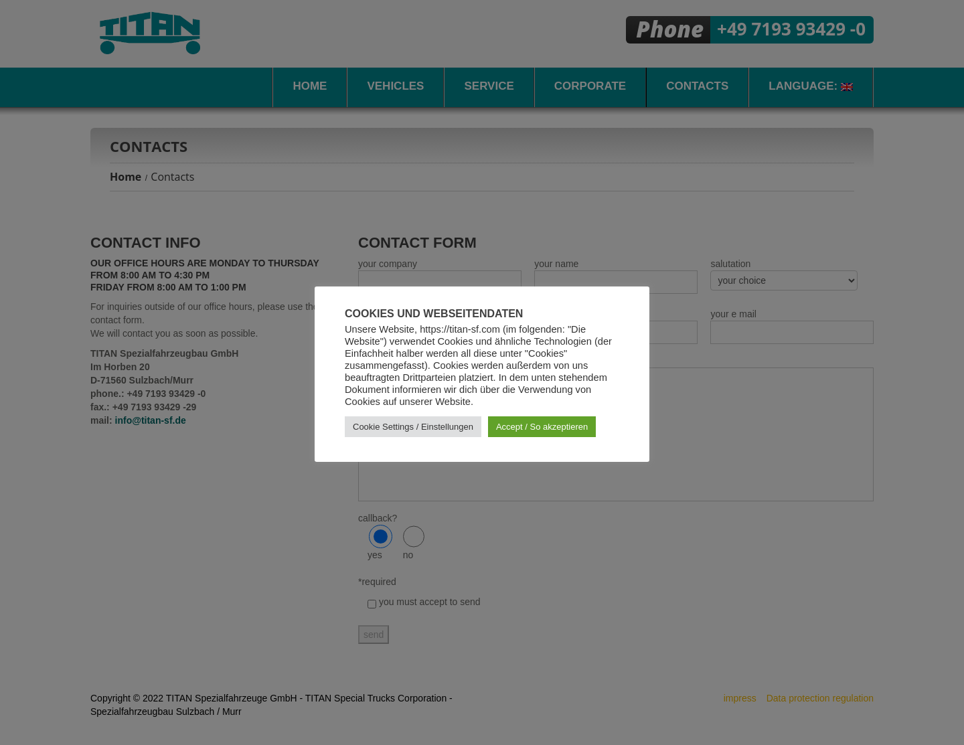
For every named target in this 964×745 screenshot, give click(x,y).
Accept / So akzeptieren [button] (542, 427)
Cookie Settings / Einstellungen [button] (413, 427)
